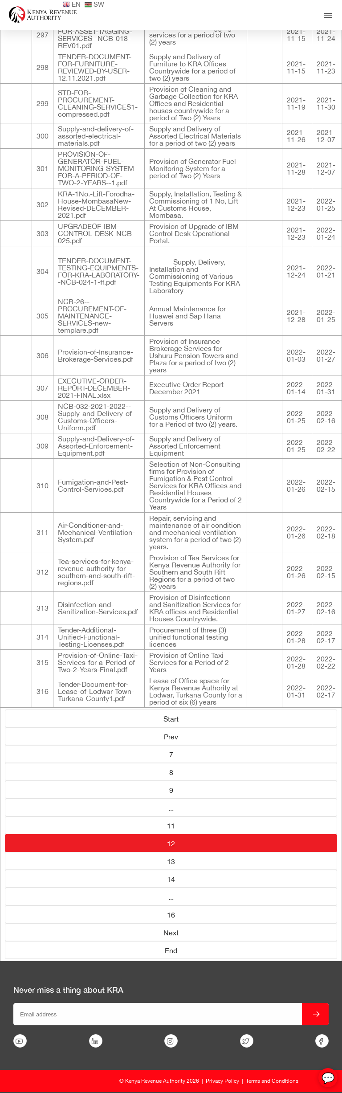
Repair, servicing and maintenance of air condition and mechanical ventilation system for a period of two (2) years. (195, 532)
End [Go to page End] (171, 950)
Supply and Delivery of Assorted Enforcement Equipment (184, 446)
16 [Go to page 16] (171, 915)
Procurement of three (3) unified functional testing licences (188, 637)
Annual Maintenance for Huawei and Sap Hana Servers (187, 316)
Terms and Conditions (272, 1081)
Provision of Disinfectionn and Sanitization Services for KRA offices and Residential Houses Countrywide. (194, 608)
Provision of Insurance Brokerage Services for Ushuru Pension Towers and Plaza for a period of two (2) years (193, 355)
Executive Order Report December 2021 (186, 388)
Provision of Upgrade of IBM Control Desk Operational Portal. (194, 233)
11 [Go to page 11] (171, 826)
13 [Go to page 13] (171, 861)
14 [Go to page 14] (171, 879)
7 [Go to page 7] (171, 754)
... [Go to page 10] (171, 808)
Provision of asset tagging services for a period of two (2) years (192, 35)
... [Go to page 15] (171, 897)
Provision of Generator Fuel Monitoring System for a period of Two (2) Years (192, 168)
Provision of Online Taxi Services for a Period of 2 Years (189, 662)
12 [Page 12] (171, 844)
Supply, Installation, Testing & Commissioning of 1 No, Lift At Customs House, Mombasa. (195, 204)
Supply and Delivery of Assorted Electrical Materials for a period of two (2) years (195, 136)
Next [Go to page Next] (171, 933)
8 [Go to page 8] (171, 772)
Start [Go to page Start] (171, 719)
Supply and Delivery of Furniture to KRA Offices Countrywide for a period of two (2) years (192, 67)
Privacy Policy (222, 1081)
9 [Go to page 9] (171, 790)
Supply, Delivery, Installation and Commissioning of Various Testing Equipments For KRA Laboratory (194, 276)
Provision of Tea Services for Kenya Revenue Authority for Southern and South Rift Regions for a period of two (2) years (194, 572)
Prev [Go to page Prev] (171, 737)
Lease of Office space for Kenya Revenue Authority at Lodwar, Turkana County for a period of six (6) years (195, 691)
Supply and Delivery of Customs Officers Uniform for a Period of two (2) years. (193, 417)
